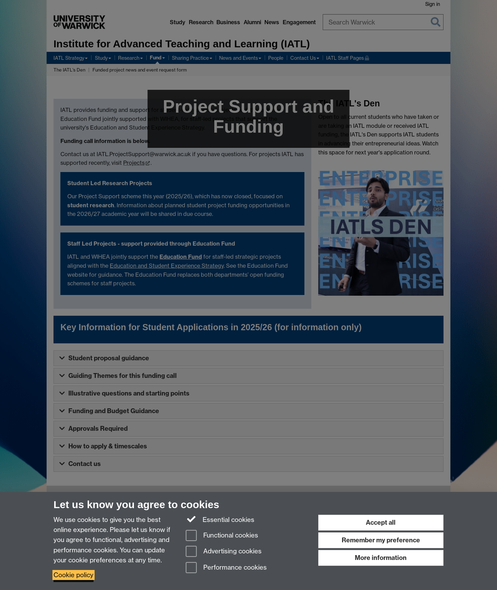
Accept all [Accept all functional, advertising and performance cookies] (381, 522)
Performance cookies (226, 568)
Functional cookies (222, 536)
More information (381, 558)
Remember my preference (381, 540)
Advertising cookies (224, 551)
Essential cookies (220, 519)
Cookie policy (73, 575)
